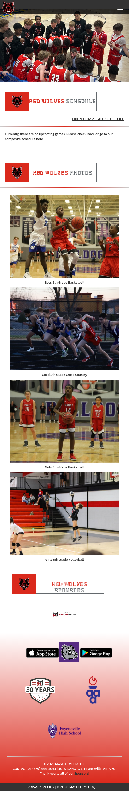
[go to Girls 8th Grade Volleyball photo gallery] (64, 514)
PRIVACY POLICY (41, 787)
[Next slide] (119, 45)
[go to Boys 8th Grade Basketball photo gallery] (64, 236)
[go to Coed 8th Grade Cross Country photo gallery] (64, 329)
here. (40, 138)
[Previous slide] (9, 45)
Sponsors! (81, 773)
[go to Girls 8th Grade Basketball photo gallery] (64, 421)
